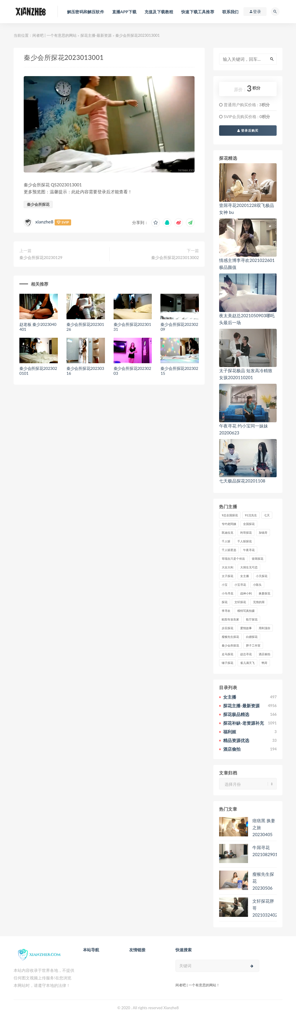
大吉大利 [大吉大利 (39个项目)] (227, 567)
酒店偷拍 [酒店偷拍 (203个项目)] (264, 654)
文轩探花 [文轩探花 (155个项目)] (240, 602)
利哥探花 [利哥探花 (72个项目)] (246, 532)
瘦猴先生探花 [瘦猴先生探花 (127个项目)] (230, 636)
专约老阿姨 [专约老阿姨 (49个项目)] (229, 524)
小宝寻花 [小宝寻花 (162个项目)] (240, 584)
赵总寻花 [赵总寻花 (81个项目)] (246, 654)
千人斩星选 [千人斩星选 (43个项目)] (229, 550)
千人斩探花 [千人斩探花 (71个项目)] (244, 541)
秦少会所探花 (38, 204)
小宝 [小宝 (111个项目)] (224, 584)
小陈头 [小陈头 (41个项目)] (257, 584)
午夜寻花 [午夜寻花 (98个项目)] (249, 550)
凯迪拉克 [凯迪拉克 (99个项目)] (227, 532)
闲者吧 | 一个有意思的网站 (54, 35)
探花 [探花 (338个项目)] (224, 602)
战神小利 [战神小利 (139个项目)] (246, 593)
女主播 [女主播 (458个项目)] (244, 576)
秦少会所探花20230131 (132, 327)
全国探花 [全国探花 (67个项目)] (249, 524)
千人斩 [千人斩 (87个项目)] (226, 541)
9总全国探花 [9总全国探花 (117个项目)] (230, 515)
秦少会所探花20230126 (85, 327)
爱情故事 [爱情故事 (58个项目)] (246, 628)
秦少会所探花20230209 (179, 327)
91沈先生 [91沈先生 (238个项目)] (251, 515)
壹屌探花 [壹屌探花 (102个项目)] (257, 558)
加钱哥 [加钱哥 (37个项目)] (263, 532)
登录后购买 (248, 130)
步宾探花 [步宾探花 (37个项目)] (227, 628)
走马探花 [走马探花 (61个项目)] (227, 654)
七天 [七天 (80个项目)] (267, 515)
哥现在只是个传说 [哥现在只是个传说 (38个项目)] (233, 558)
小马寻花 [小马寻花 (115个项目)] (227, 593)
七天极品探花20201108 (242, 480)
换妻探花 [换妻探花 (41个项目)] (264, 593)
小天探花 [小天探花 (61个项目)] (261, 576)
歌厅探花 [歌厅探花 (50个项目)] (252, 619)
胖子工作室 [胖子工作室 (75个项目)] (253, 645)
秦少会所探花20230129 (40, 257)
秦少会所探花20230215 (179, 371)
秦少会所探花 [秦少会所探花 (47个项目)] (230, 645)
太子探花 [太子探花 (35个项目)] (227, 576)
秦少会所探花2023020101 (38, 371)
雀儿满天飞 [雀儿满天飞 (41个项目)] (247, 662)
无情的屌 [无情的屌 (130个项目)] (258, 602)
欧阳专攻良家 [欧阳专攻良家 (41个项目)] (230, 619)
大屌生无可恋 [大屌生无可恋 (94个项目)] (249, 567)
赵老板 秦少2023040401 (37, 327)
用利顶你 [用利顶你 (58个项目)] (264, 628)
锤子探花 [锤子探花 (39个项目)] (227, 662)
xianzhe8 (44, 221)
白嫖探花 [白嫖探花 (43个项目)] (252, 636)
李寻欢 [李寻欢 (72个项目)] (226, 610)
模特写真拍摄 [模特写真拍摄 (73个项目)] (246, 610)
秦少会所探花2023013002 (175, 257)
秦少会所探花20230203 (132, 371)
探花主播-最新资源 (96, 35)
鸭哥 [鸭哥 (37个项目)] (264, 662)
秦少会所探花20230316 (85, 371)
